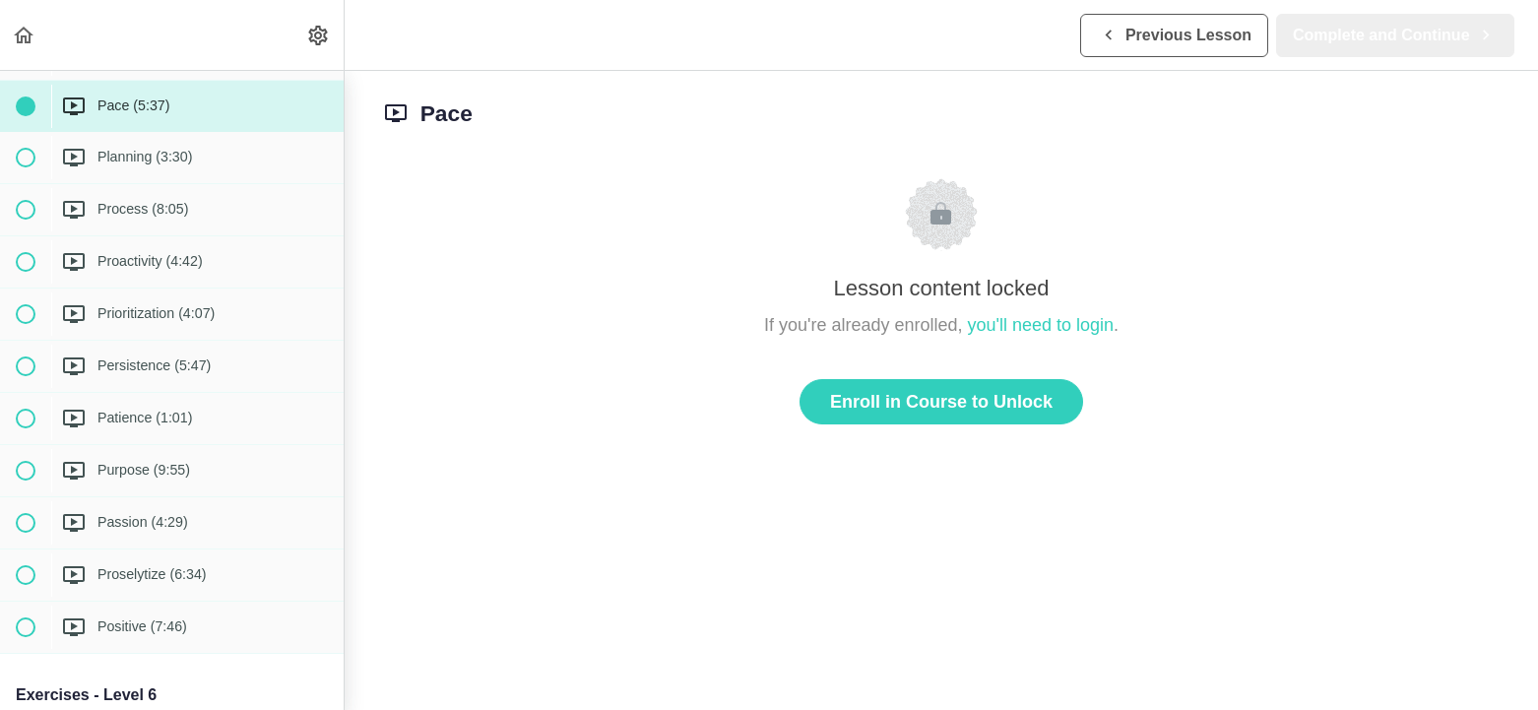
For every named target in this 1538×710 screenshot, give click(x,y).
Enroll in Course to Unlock (941, 402)
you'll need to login (1041, 325)
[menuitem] (319, 35)
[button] (24, 35)
